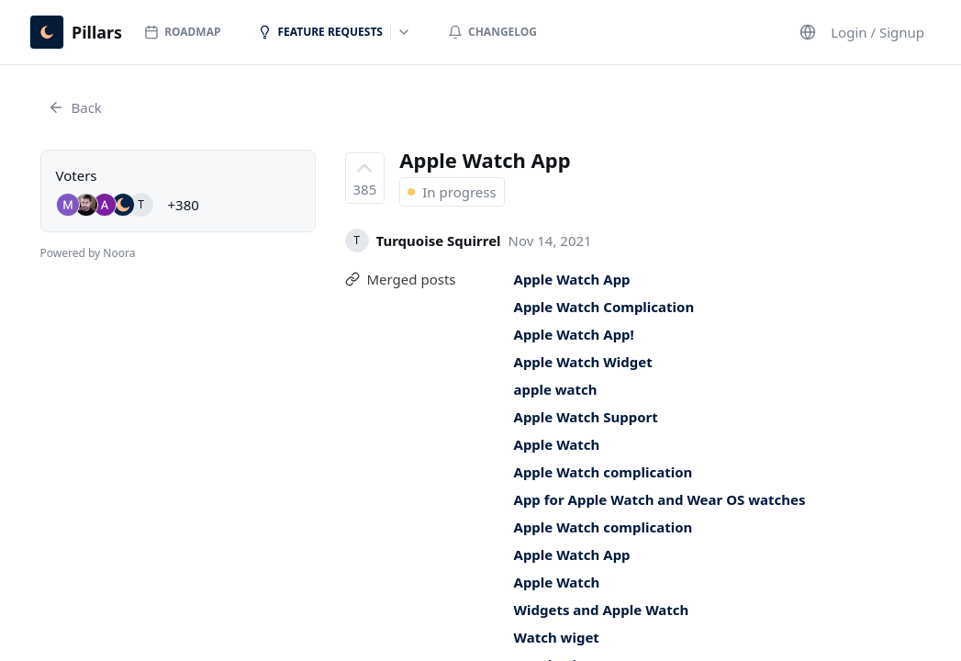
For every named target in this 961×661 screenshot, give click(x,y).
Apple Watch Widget (583, 362)
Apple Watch (557, 444)
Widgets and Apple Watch (601, 609)
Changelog (492, 31)
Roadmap (182, 31)
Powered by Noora (88, 253)
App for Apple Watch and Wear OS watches (660, 499)
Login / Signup (877, 32)
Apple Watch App (572, 279)
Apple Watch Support (586, 417)
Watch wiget (556, 637)
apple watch (556, 389)
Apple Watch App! (574, 334)
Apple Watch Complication (604, 306)
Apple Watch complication (603, 472)
